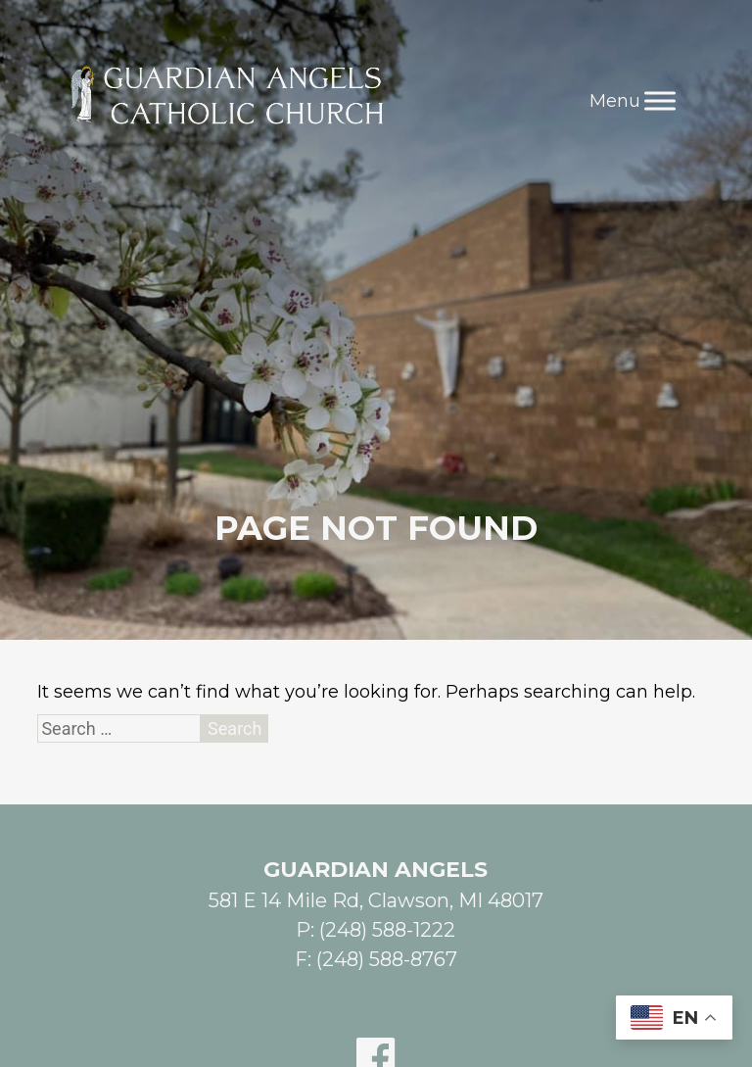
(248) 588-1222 (387, 930)
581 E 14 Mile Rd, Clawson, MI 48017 (376, 900)
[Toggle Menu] (660, 100)
